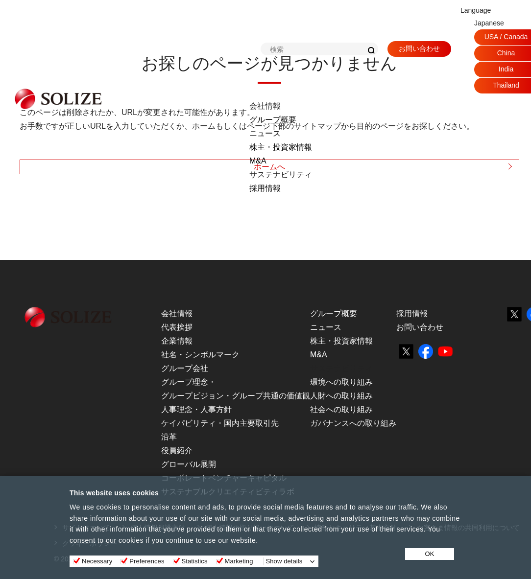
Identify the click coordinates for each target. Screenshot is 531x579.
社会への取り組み (341, 409)
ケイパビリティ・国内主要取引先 (220, 423)
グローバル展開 (188, 464)
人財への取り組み (341, 396)
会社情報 (177, 313)
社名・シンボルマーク (200, 354)
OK (429, 553)
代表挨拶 (177, 327)
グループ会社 (184, 368)
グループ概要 (272, 120)
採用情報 (265, 188)
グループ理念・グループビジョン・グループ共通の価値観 (235, 389)
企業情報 (177, 341)
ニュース (265, 133)
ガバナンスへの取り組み (353, 423)
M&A (257, 161)
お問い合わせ (419, 48)
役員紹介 (177, 450)
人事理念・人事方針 (196, 409)
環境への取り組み (341, 382)
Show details (284, 561)
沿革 (169, 437)
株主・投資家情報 (280, 147)
